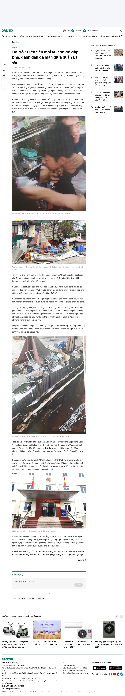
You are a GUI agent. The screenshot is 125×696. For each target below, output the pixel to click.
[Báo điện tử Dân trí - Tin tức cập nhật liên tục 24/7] (7, 30)
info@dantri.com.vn (13, 689)
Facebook (110, 674)
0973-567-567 (35, 678)
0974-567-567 (18, 686)
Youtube (114, 674)
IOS (99, 668)
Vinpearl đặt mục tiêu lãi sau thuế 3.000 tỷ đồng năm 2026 (45, 643)
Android (115, 668)
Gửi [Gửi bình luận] (78, 585)
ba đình (22, 598)
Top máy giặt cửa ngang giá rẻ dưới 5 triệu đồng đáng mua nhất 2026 (109, 644)
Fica (66, 30)
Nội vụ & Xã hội (90, 30)
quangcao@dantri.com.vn (76, 670)
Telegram (121, 674)
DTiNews (76, 30)
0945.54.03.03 (82, 668)
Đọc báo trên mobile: (102, 663)
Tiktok (118, 674)
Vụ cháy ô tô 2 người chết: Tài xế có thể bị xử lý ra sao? (103, 109)
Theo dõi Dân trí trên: (99, 674)
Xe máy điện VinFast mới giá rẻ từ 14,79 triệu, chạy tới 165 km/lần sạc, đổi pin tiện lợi (15, 644)
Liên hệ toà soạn (69, 665)
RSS (64, 663)
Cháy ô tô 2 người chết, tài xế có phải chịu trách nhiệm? (103, 68)
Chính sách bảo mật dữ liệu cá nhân (75, 673)
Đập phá (41, 598)
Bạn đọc (15, 42)
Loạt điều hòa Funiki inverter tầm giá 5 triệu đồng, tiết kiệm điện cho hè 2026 (78, 644)
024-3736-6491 (15, 678)
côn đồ (31, 598)
